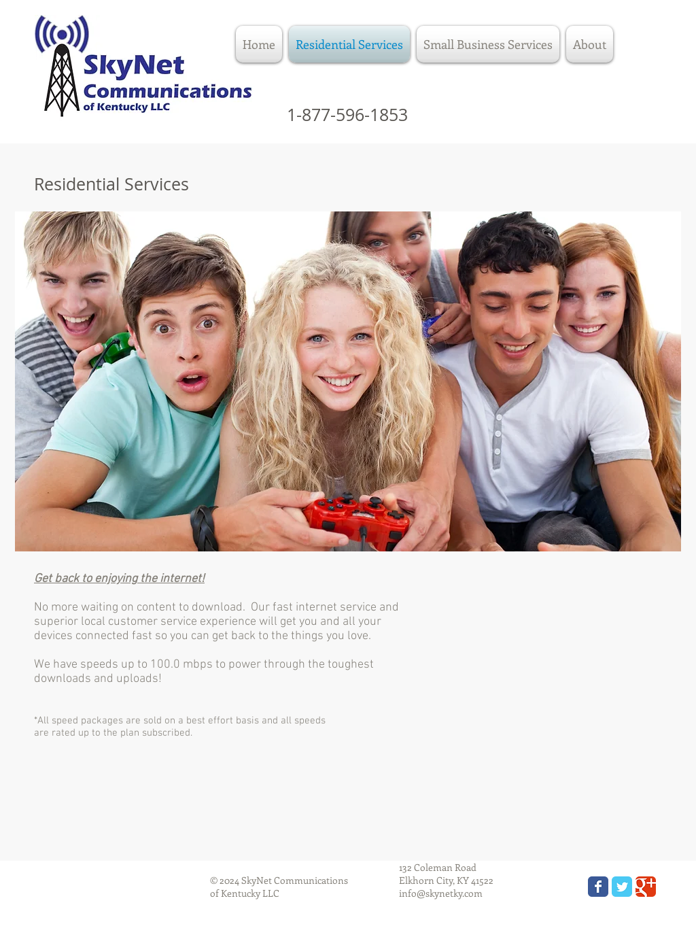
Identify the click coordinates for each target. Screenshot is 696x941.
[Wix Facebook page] (598, 886)
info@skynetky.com (441, 893)
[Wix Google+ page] (646, 886)
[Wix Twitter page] (622, 886)
